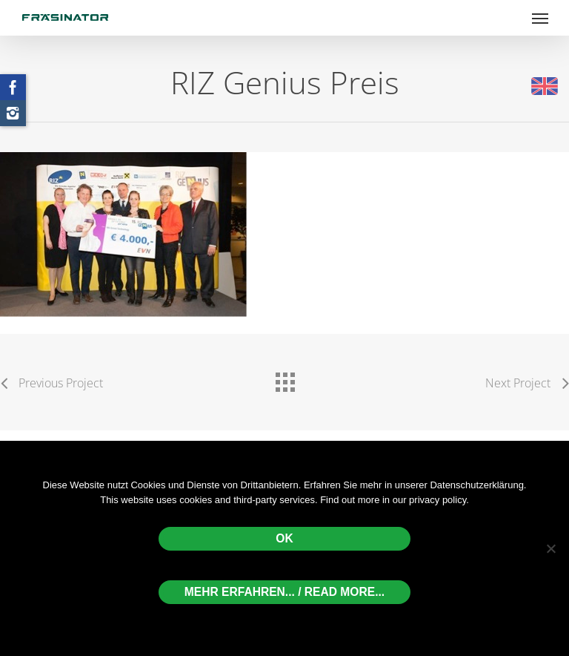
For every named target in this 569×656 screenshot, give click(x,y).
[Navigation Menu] (540, 17)
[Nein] (550, 548)
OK (284, 538)
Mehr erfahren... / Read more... (284, 592)
